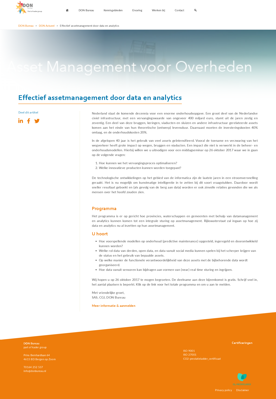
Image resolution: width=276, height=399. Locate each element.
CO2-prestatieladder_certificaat (202, 358)
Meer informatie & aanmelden (113, 306)
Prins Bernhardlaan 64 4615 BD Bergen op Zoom (40, 357)
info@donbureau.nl (35, 370)
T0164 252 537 (33, 367)
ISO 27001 (189, 354)
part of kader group (35, 347)
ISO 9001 (189, 350)
